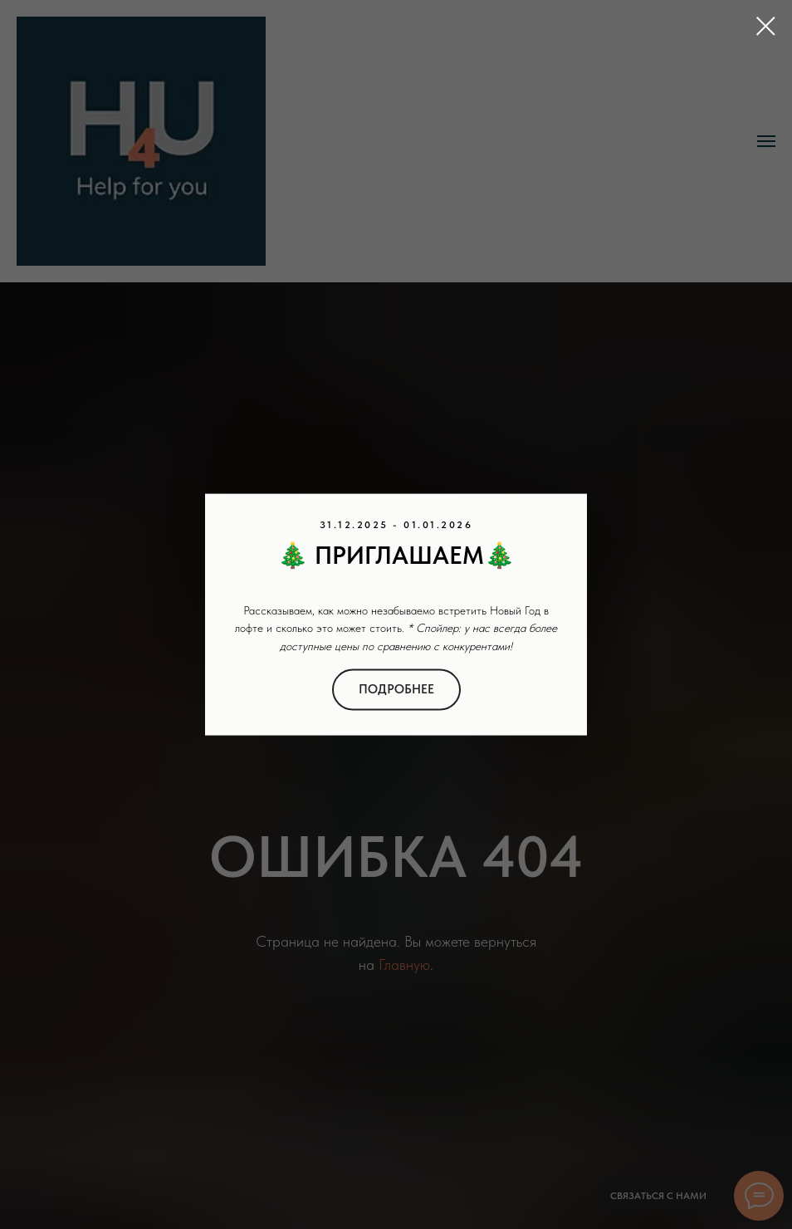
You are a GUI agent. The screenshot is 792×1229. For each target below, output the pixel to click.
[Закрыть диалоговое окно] (766, 26)
